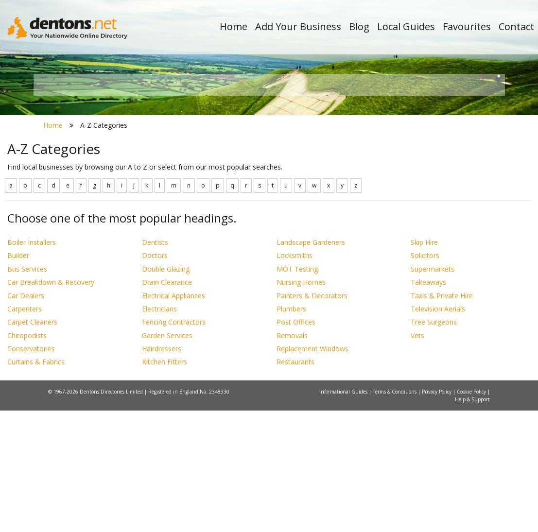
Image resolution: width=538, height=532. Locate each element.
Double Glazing (166, 390)
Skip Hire (424, 363)
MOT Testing (297, 390)
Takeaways (428, 404)
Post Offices (296, 443)
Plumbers (291, 430)
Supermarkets (432, 390)
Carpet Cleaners (32, 443)
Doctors (155, 377)
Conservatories (31, 470)
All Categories (264, 199)
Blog (359, 26)
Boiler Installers (31, 363)
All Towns (87, 199)
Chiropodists (27, 457)
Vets (417, 457)
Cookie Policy (472, 513)
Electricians (159, 430)
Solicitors (425, 377)
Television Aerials (438, 430)
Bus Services (27, 390)
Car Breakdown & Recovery (50, 404)
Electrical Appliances (173, 417)
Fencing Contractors (174, 443)
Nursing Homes (301, 404)
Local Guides (406, 26)
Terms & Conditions (395, 513)
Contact (516, 26)
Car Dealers (25, 417)
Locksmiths (294, 377)
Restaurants (295, 483)
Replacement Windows (312, 470)
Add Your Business (298, 26)
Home (233, 26)
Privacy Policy (437, 513)
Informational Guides (344, 513)
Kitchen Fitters (164, 483)
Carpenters (24, 430)
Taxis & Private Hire (442, 417)
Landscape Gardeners (311, 363)
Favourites (467, 26)
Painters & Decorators (312, 417)
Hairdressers (161, 470)
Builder (18, 377)
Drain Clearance (167, 404)
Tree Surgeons (434, 443)
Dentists (155, 363)
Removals (292, 457)
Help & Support (472, 520)
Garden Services (167, 457)
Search (439, 183)
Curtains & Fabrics (36, 483)
